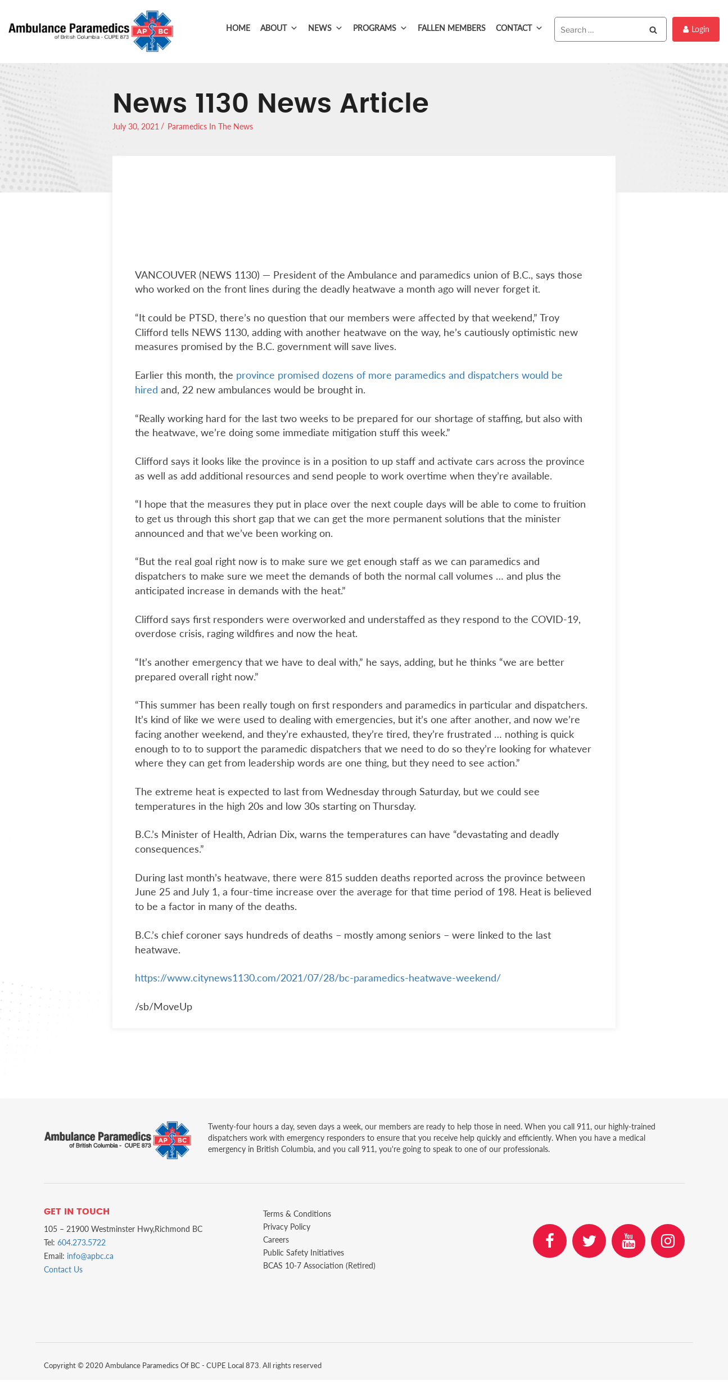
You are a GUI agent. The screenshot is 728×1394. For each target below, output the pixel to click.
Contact (519, 28)
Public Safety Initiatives (303, 1252)
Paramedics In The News (210, 126)
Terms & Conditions (297, 1213)
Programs (380, 28)
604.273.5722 (81, 1242)
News (325, 28)
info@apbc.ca (90, 1256)
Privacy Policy (286, 1226)
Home (238, 28)
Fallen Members (452, 28)
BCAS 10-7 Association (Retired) (319, 1265)
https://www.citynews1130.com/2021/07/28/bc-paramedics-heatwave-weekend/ (318, 977)
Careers (276, 1239)
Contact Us (63, 1269)
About (279, 28)
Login (696, 29)
